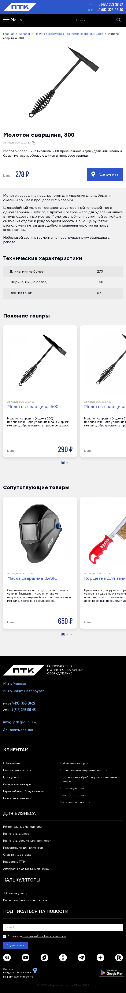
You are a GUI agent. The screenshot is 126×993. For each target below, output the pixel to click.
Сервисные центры (17, 784)
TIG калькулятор (15, 893)
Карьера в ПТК (14, 861)
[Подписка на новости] (63, 927)
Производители (72, 788)
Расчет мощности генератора (25, 900)
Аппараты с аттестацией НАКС (26, 869)
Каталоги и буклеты (75, 802)
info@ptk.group (16, 722)
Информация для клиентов (23, 847)
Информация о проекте (18, 977)
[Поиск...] (98, 20)
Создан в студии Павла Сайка (17, 971)
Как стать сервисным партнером (27, 840)
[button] (63, 83)
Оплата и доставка (17, 854)
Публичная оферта (74, 763)
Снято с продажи (73, 795)
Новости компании (17, 798)
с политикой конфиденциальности (44, 936)
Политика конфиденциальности (84, 770)
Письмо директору (17, 770)
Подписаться (16, 945)
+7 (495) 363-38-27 (110, 4)
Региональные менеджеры (22, 826)
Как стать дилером (17, 833)
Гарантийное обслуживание (23, 791)
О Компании (12, 763)
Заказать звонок (18, 729)
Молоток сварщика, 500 (32, 407)
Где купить (104, 174)
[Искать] (118, 20)
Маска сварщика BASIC (32, 578)
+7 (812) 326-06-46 (110, 9)
